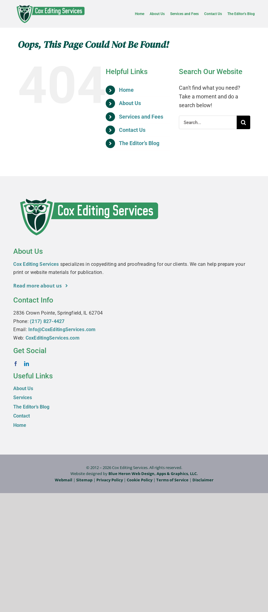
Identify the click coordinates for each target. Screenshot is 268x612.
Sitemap (84, 480)
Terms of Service (172, 480)
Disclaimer (202, 480)
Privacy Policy (109, 480)
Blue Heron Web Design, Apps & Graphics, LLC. (153, 473)
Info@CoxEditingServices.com (61, 329)
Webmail (63, 480)
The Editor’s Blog (139, 143)
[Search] (243, 122)
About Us (130, 103)
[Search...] (208, 122)
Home (126, 90)
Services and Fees (141, 116)
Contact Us (132, 130)
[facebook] (15, 363)
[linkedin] (26, 363)
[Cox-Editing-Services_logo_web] (50, 5)
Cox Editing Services (36, 264)
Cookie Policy (139, 480)
